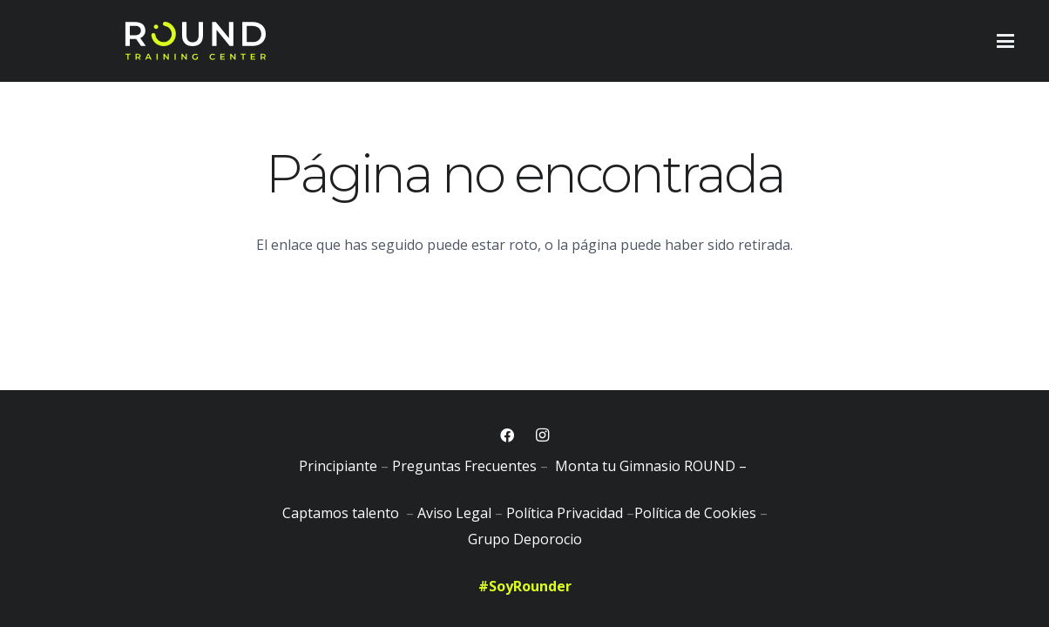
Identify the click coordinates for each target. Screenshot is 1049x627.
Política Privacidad (564, 512)
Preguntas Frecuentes (464, 465)
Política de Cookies (695, 512)
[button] (1005, 41)
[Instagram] (541, 435)
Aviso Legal (454, 512)
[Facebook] (507, 435)
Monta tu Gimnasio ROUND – (652, 465)
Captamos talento (342, 512)
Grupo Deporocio (525, 539)
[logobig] (195, 41)
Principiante (338, 465)
